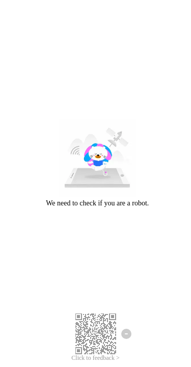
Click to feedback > (95, 357)
